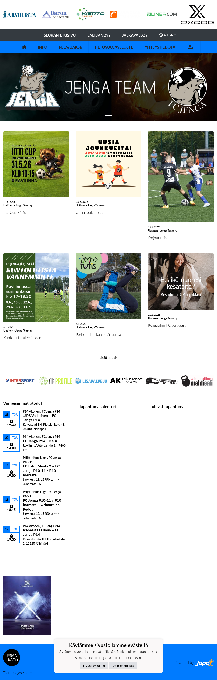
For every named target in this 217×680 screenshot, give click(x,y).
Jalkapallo (134, 35)
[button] (16, 87)
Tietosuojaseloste (113, 47)
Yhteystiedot (160, 47)
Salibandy (99, 35)
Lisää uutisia (108, 357)
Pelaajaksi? (71, 47)
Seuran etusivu (60, 35)
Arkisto (167, 35)
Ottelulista (13, 553)
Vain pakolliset (123, 665)
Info (42, 47)
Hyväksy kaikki (94, 665)
